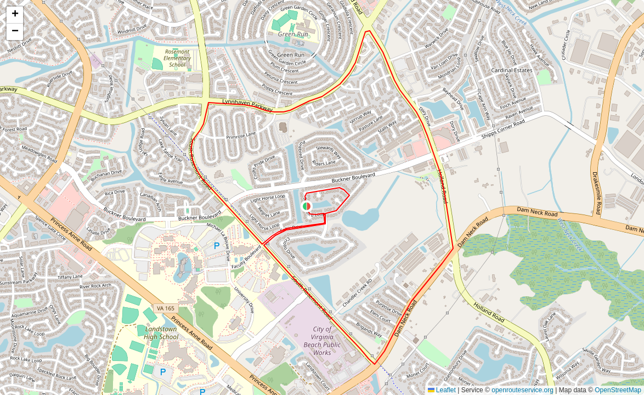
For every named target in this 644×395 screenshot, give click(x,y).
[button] (306, 206)
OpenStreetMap (618, 390)
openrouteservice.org (522, 390)
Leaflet (442, 390)
